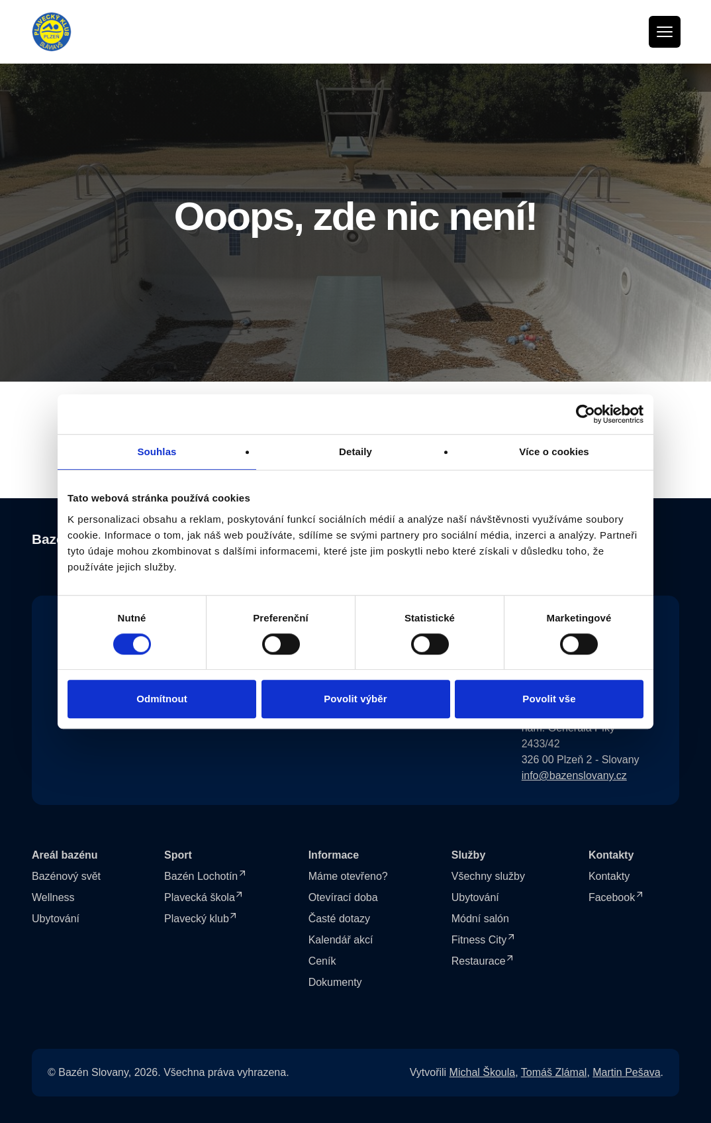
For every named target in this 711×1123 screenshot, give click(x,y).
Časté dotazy (339, 918)
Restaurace (478, 961)
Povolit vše (548, 698)
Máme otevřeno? (348, 876)
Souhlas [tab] (156, 451)
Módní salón (480, 918)
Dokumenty (335, 982)
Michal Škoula (483, 1072)
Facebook (612, 897)
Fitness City (479, 939)
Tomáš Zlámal (554, 1072)
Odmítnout (161, 698)
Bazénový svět (66, 876)
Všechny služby (488, 876)
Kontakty (609, 876)
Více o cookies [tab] (554, 451)
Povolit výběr (355, 698)
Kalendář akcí (340, 939)
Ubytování (55, 918)
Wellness (53, 897)
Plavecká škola (199, 897)
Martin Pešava (626, 1072)
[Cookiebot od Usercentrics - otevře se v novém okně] (585, 414)
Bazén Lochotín (201, 876)
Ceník (322, 961)
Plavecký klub (196, 918)
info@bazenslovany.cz (574, 775)
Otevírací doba (343, 897)
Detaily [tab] (355, 451)
